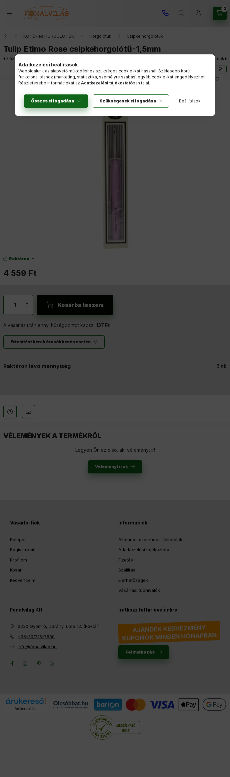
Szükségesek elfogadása (128, 100)
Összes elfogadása (52, 100)
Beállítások (190, 100)
